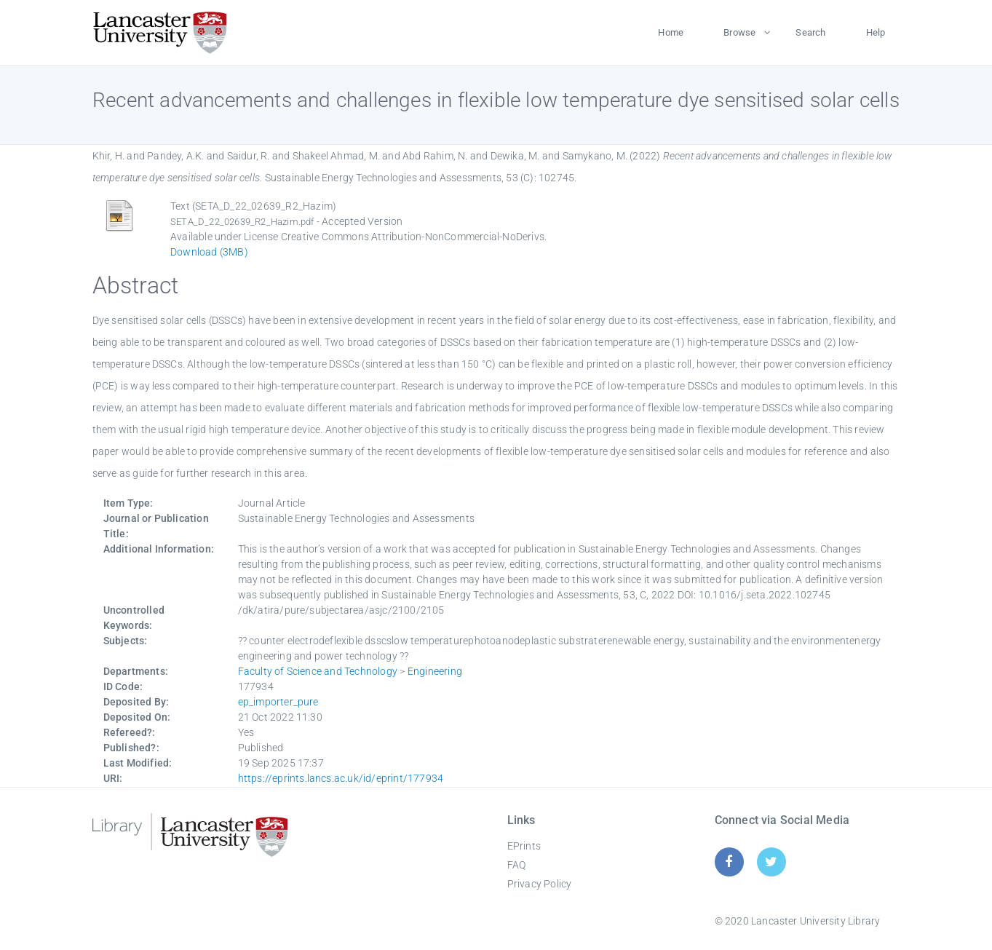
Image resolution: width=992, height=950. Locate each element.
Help (876, 32)
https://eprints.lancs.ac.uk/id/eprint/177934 (341, 778)
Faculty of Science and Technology (318, 671)
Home (670, 32)
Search (810, 32)
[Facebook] (729, 861)
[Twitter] (771, 861)
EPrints (524, 846)
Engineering (435, 671)
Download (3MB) (209, 252)
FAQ (516, 865)
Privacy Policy (539, 884)
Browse (739, 32)
